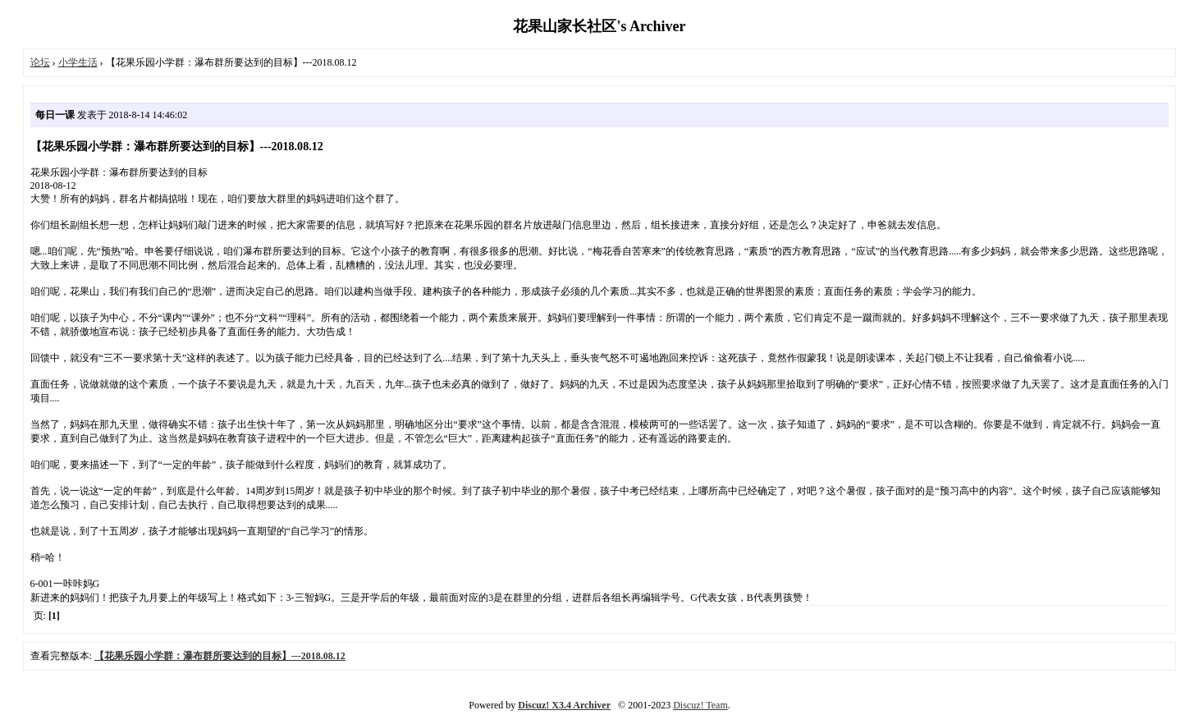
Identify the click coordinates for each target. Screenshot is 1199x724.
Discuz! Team (700, 705)
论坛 (40, 62)
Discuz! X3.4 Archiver (564, 705)
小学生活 (78, 62)
